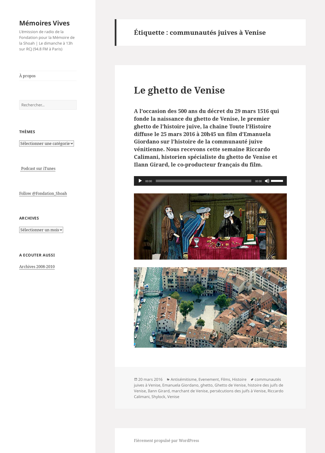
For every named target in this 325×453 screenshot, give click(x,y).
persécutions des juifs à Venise (238, 390)
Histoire (239, 379)
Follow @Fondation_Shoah (43, 193)
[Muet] (267, 181)
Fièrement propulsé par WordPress (166, 440)
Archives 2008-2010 (37, 266)
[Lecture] (140, 181)
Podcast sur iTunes (37, 168)
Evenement (209, 379)
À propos (27, 75)
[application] (210, 181)
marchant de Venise (190, 390)
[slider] (203, 181)
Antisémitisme (184, 379)
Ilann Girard (159, 390)
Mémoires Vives (44, 22)
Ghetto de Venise (230, 385)
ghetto (206, 385)
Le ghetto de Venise (179, 89)
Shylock (158, 396)
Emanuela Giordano (180, 385)
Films (225, 379)
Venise (173, 396)
